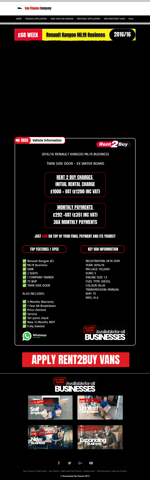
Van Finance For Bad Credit (35, 471)
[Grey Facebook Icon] (59, 463)
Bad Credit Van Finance (71, 471)
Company (45, 8)
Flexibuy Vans (89, 471)
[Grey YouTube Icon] (91, 463)
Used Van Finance (119, 471)
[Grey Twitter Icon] (69, 463)
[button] (75, 88)
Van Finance (32, 8)
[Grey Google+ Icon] (80, 463)
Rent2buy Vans (104, 471)
